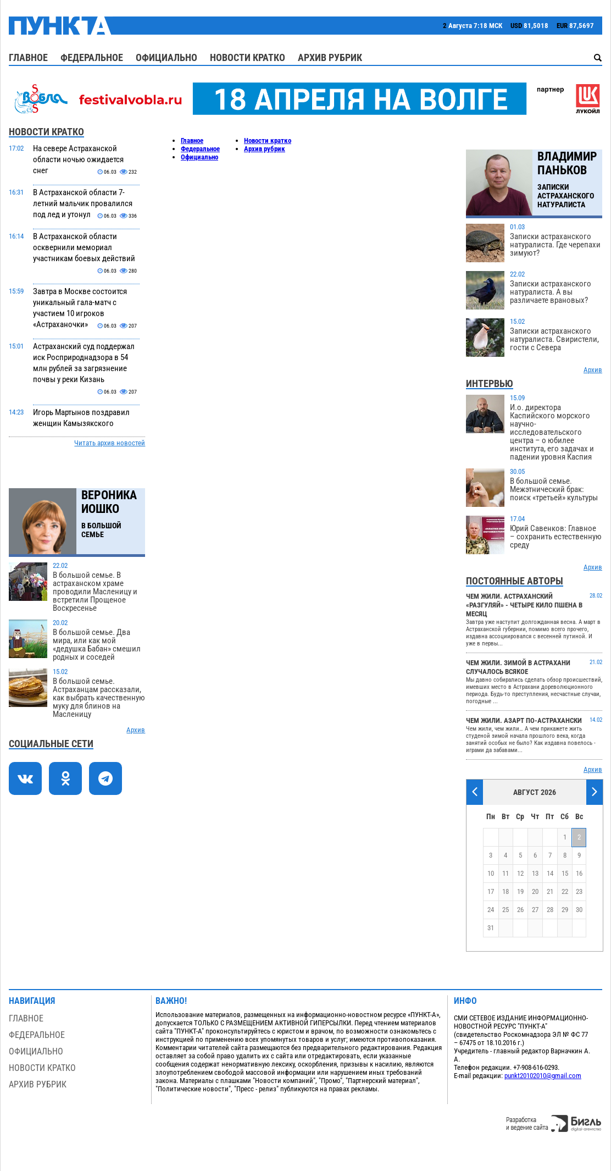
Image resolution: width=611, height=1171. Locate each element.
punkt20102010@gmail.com (542, 1075)
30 (579, 909)
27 (535, 909)
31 (490, 928)
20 (535, 891)
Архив (135, 730)
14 (550, 873)
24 (490, 909)
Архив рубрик (330, 57)
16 (579, 873)
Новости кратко (247, 57)
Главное (28, 57)
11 (505, 873)
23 (579, 891)
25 (505, 909)
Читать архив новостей (109, 443)
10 (490, 873)
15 (565, 873)
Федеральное (91, 57)
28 (550, 909)
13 (535, 873)
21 (550, 891)
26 (520, 909)
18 (505, 891)
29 (565, 909)
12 (520, 873)
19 (520, 891)
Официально (166, 57)
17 (490, 891)
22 (565, 891)
